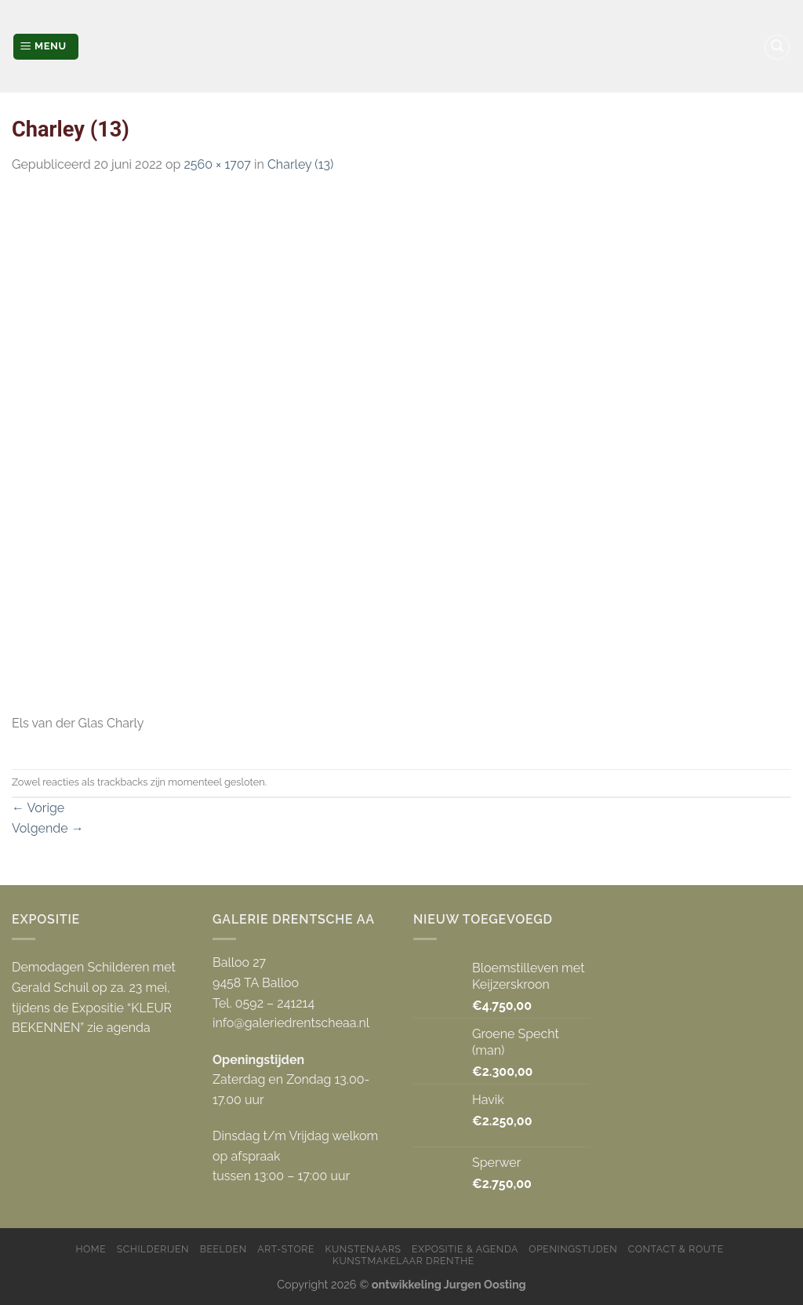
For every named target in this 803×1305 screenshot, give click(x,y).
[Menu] (45, 47)
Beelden (223, 1249)
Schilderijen (153, 1249)
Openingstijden (573, 1249)
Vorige (38, 807)
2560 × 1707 (216, 164)
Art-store (285, 1249)
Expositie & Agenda (465, 1249)
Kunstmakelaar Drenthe (403, 1261)
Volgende (48, 828)
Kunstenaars (363, 1249)
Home (90, 1249)
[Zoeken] (777, 47)
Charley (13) (300, 164)
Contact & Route (676, 1249)
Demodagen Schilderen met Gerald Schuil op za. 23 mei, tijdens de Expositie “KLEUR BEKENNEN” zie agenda (94, 997)
